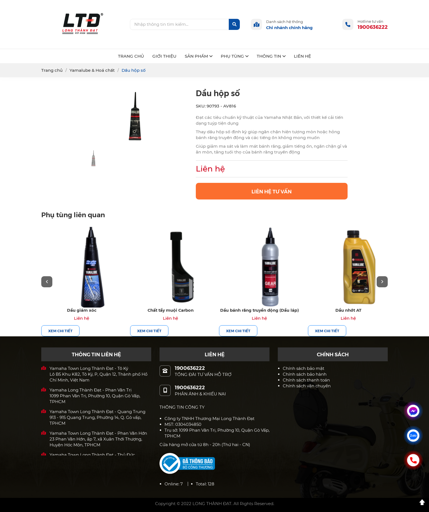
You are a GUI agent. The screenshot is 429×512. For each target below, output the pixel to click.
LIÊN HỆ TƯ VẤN (271, 191)
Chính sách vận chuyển (307, 385)
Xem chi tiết (60, 330)
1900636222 (373, 26)
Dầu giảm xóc (81, 310)
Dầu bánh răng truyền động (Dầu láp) (259, 310)
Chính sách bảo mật (303, 368)
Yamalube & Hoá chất (92, 70)
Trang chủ (52, 70)
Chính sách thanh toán (306, 380)
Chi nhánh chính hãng (289, 27)
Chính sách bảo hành (305, 374)
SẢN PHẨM (198, 56)
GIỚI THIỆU (164, 56)
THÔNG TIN (271, 56)
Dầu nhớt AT (348, 310)
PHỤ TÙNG (234, 56)
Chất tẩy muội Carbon (171, 310)
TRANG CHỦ (131, 56)
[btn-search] (234, 24)
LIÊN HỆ (302, 56)
